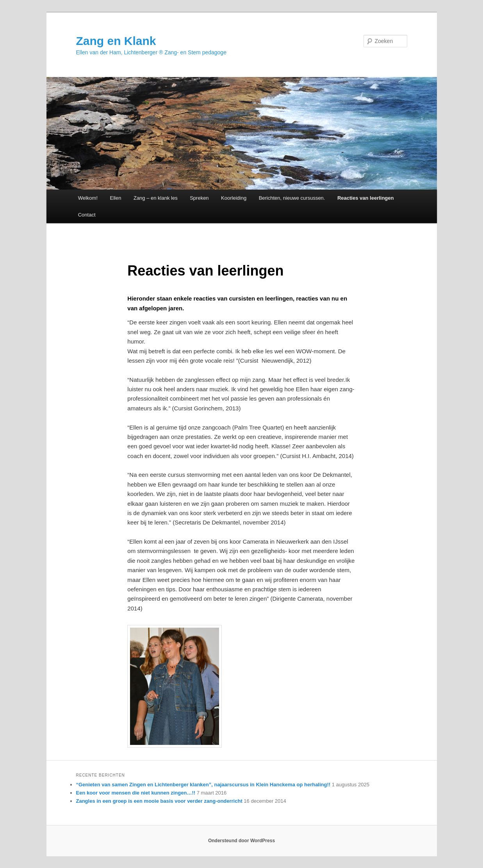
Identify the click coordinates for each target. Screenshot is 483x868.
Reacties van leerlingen (365, 198)
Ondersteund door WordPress (241, 840)
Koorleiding (233, 198)
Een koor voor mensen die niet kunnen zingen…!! (136, 793)
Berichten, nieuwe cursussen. (292, 198)
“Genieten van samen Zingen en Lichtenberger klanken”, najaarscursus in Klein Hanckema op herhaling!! (203, 784)
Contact (87, 215)
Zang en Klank (116, 40)
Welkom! (88, 198)
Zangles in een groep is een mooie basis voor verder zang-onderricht (159, 801)
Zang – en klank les (156, 198)
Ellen (115, 198)
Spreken (199, 198)
